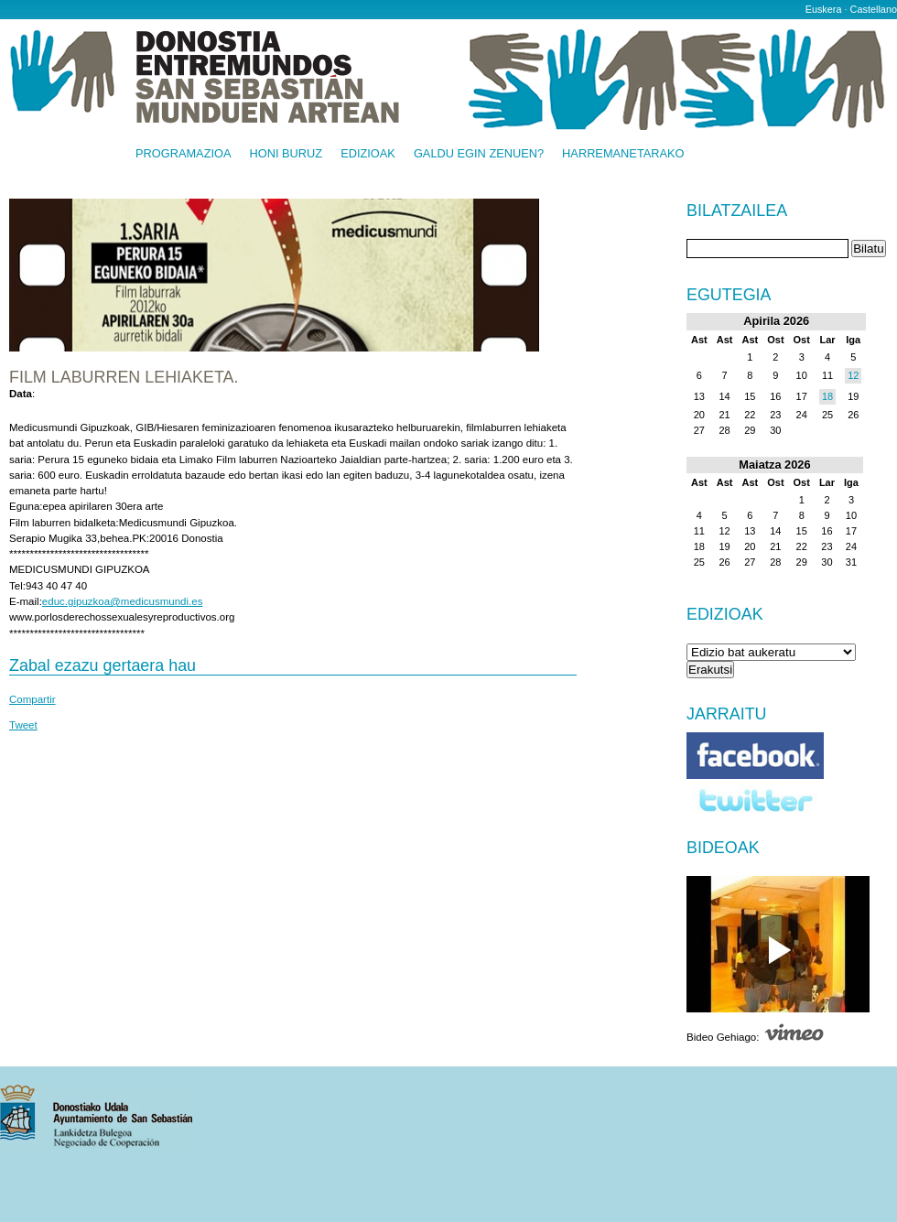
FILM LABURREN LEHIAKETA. (123, 377)
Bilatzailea (736, 211)
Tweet (23, 724)
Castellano (873, 9)
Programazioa (183, 154)
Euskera (823, 9)
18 (827, 396)
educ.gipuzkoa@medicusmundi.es (122, 601)
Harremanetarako (623, 154)
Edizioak (367, 154)
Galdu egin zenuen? (479, 154)
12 (853, 375)
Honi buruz (286, 154)
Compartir (32, 699)
